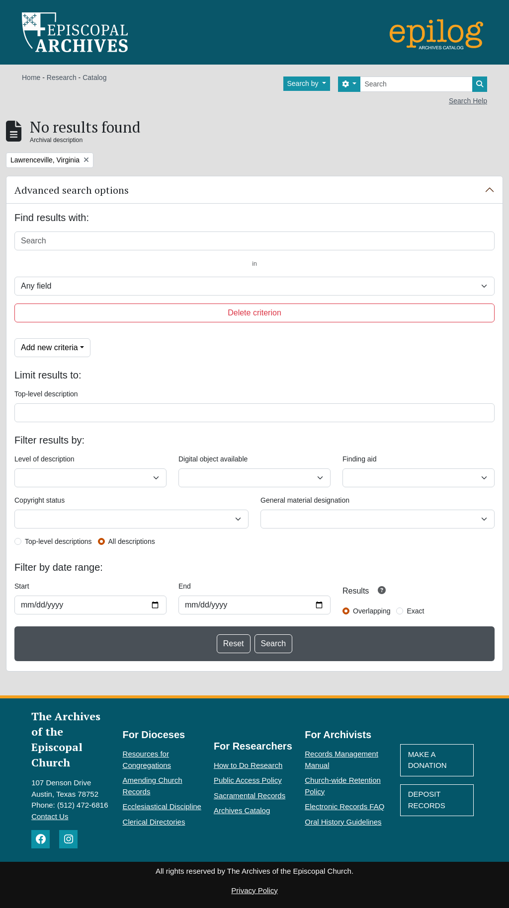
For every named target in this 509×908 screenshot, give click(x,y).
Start (21, 586)
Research (62, 77)
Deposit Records (426, 800)
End (184, 586)
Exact (415, 611)
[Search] (416, 84)
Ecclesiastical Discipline (162, 806)
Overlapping (372, 611)
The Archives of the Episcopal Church (65, 739)
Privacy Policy (254, 890)
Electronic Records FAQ (344, 806)
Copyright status (39, 500)
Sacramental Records (249, 795)
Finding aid (359, 459)
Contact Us (49, 816)
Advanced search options (71, 190)
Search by (304, 83)
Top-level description (46, 394)
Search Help (468, 101)
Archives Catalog (242, 810)
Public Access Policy (248, 780)
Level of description (44, 459)
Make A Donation (427, 760)
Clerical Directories (154, 822)
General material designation (304, 500)
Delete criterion (254, 312)
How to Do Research (248, 765)
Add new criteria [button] (49, 347)
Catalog (94, 77)
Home (31, 77)
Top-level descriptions (58, 541)
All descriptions (131, 541)
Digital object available (213, 459)
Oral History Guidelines (343, 822)
